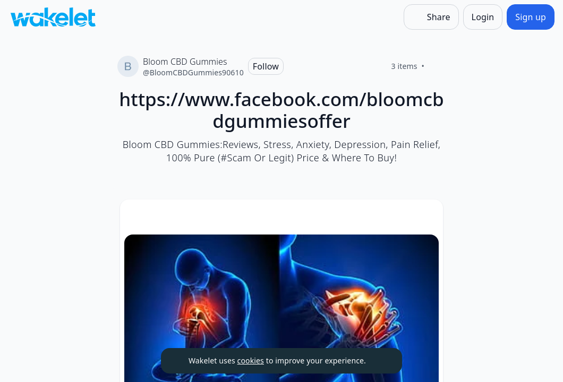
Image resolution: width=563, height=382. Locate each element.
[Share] (431, 17)
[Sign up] (531, 17)
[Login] (483, 17)
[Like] (437, 66)
